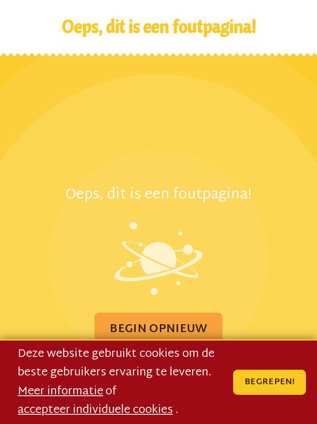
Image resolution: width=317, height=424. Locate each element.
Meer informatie (60, 391)
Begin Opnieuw (158, 329)
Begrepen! (269, 382)
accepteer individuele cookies (95, 410)
